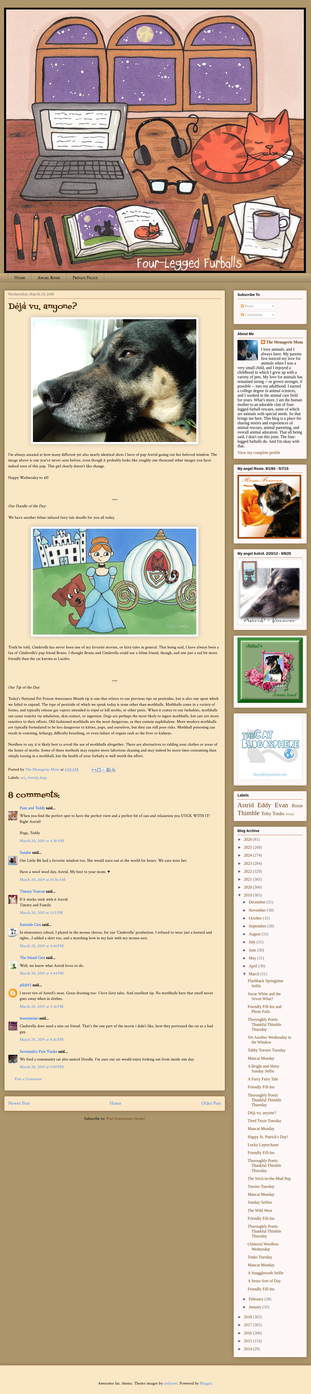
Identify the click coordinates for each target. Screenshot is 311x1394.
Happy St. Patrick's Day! (268, 1137)
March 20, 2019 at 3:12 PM (41, 912)
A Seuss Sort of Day (264, 1281)
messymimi (29, 1018)
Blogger (206, 1383)
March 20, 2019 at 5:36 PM (41, 1006)
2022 (248, 871)
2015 (248, 1341)
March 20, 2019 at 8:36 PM (41, 1039)
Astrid (32, 777)
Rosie (297, 805)
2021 (248, 879)
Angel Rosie (49, 277)
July (253, 942)
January (255, 1307)
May (253, 958)
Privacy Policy (85, 277)
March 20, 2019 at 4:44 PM (42, 973)
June (253, 950)
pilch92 (25, 985)
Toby (266, 813)
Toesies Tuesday (261, 1186)
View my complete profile (258, 452)
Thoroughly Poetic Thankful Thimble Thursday (264, 1024)
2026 (248, 839)
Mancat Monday (261, 1058)
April (253, 966)
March (254, 974)
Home (19, 277)
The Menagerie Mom (284, 342)
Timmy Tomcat (32, 891)
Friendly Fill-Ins (261, 1087)
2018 (248, 1317)
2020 (248, 887)
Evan (281, 805)
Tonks (278, 813)
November (258, 910)
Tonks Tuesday (260, 1257)
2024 (248, 855)
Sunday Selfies (260, 1202)
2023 (248, 863)
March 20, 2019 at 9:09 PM (42, 1067)
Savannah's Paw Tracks (38, 1051)
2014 (248, 1349)
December (258, 902)
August (255, 934)
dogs (43, 777)
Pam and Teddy (33, 808)
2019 (248, 895)
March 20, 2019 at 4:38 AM (42, 841)
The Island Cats (32, 957)
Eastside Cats (30, 924)
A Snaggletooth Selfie (265, 1273)
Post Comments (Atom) (125, 1118)
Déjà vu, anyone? (262, 1113)
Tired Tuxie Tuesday (264, 1121)
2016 (248, 1333)
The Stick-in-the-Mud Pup (269, 1178)
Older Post (211, 1103)
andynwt (170, 1383)
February (257, 1299)
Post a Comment (28, 1079)
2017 (248, 1325)
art (23, 777)
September (258, 926)
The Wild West (260, 1210)
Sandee (25, 852)
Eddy (264, 805)
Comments (251, 315)
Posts (247, 306)
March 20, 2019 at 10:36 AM (42, 879)
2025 (248, 847)
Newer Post (19, 1103)
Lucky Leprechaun (263, 1145)
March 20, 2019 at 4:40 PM (42, 946)
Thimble (248, 813)
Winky (290, 814)
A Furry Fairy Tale (263, 1079)
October (256, 918)
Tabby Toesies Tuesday (267, 1050)
